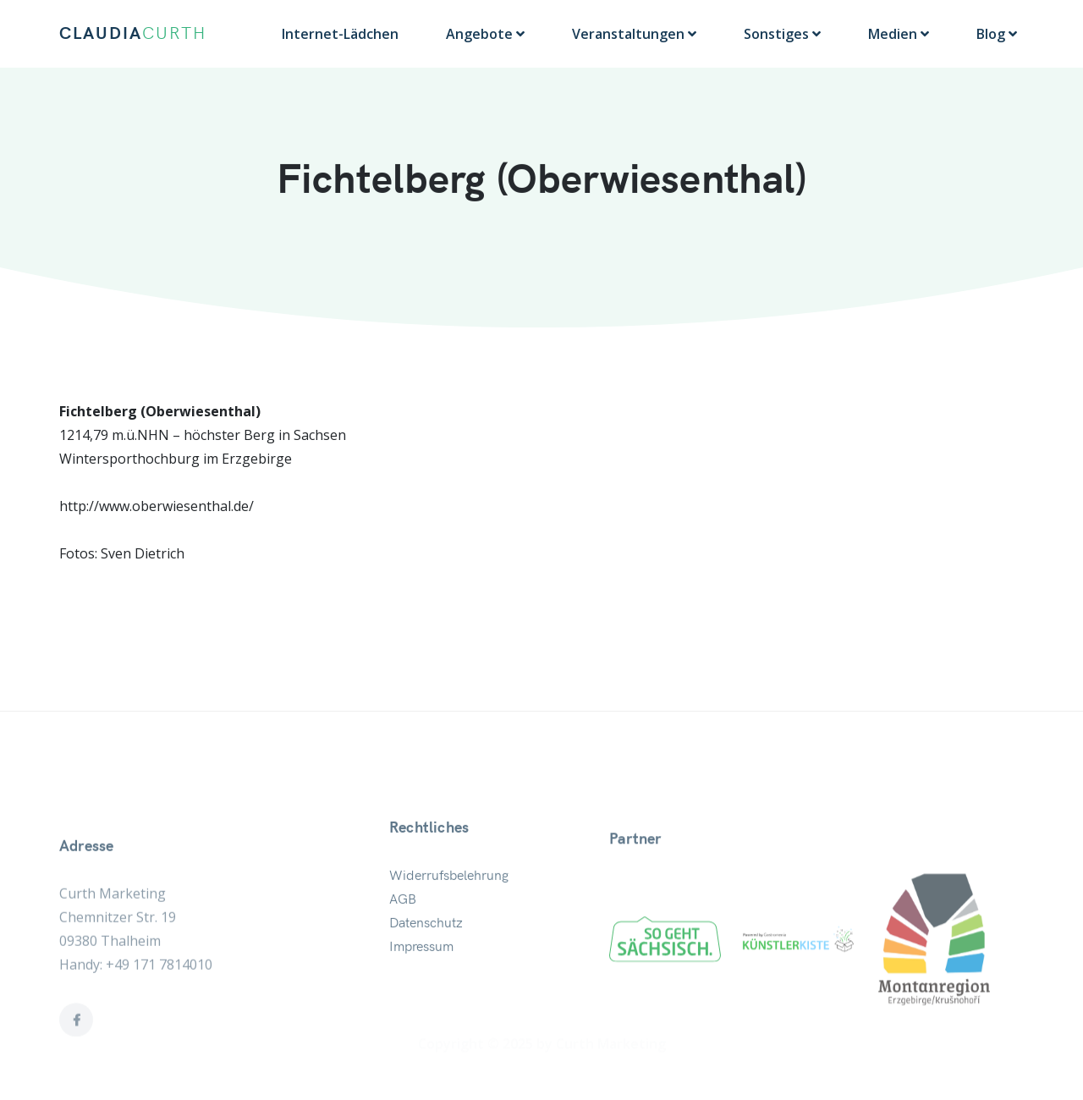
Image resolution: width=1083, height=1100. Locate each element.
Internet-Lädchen (340, 34)
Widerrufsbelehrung (449, 902)
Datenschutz (426, 949)
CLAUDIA (132, 34)
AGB (402, 925)
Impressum (421, 973)
